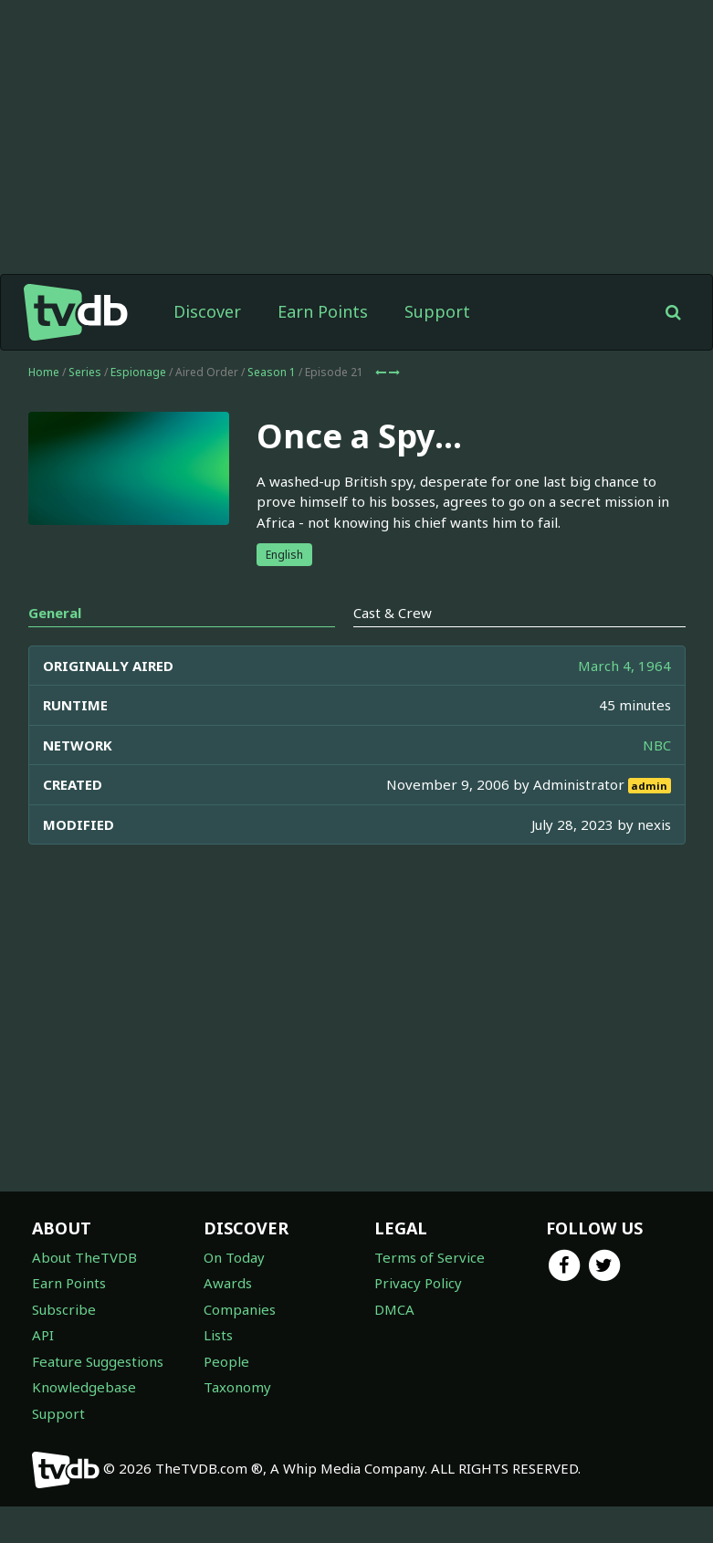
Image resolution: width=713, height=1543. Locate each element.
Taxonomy (237, 1387)
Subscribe (64, 1309)
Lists (218, 1335)
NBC (657, 745)
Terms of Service (429, 1257)
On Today (234, 1257)
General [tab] (54, 613)
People (226, 1361)
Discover (207, 311)
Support (437, 311)
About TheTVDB (84, 1257)
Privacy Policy (418, 1283)
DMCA (394, 1309)
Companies (240, 1309)
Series (84, 372)
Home (43, 372)
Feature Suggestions (97, 1361)
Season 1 (271, 372)
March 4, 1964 (624, 665)
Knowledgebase (84, 1387)
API (43, 1335)
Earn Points (323, 311)
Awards (228, 1283)
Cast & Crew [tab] (392, 613)
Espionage (138, 372)
